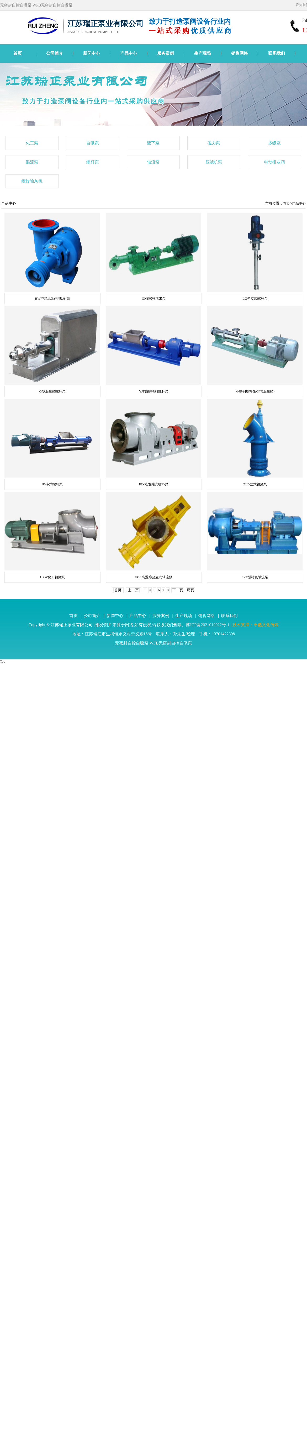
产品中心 (128, 53)
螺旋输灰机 (32, 181)
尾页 (190, 590)
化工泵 (32, 143)
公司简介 (54, 53)
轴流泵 (153, 162)
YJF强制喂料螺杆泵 (154, 391)
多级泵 (274, 143)
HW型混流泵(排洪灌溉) (52, 298)
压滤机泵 (213, 162)
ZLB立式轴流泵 (255, 484)
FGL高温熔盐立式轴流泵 (153, 577)
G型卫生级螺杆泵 (52, 391)
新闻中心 (91, 53)
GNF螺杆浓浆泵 (154, 298)
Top (2, 661)
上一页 (133, 590)
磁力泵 (214, 143)
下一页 (177, 590)
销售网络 (239, 53)
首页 (17, 53)
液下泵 (153, 143)
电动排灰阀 (274, 162)
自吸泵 (92, 143)
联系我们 (276, 53)
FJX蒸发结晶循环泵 (154, 484)
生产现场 (202, 53)
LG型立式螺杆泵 (254, 298)
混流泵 (32, 162)
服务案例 (165, 53)
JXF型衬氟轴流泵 (255, 577)
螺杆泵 (92, 162)
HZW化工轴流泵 (52, 577)
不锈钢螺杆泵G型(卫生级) (255, 391)
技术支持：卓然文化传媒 (255, 625)
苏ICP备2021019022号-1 (207, 625)
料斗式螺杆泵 (52, 484)
